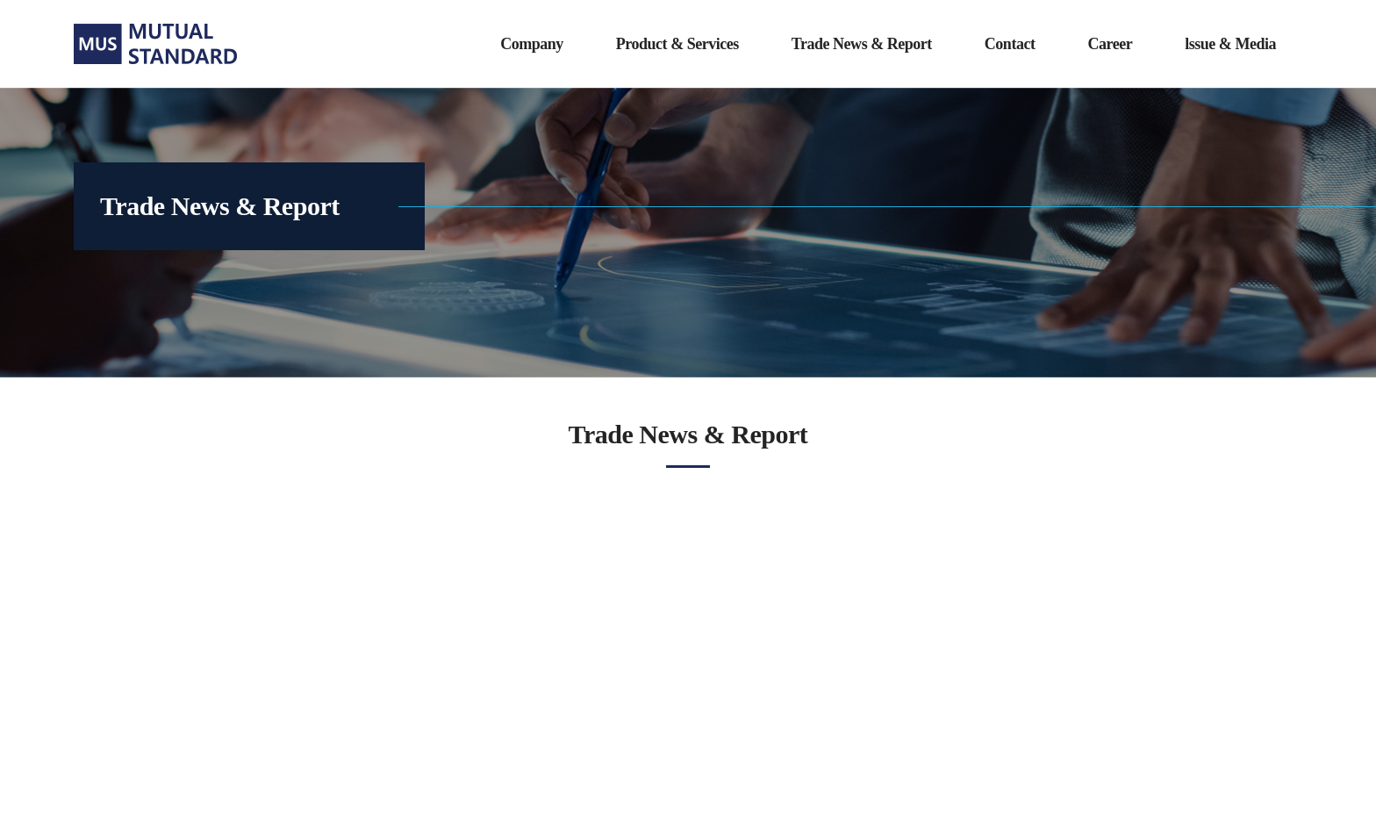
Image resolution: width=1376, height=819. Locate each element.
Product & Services (677, 44)
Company (531, 44)
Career (1109, 44)
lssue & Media (1230, 44)
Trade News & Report (862, 44)
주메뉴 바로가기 (0, 0)
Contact (1010, 44)
